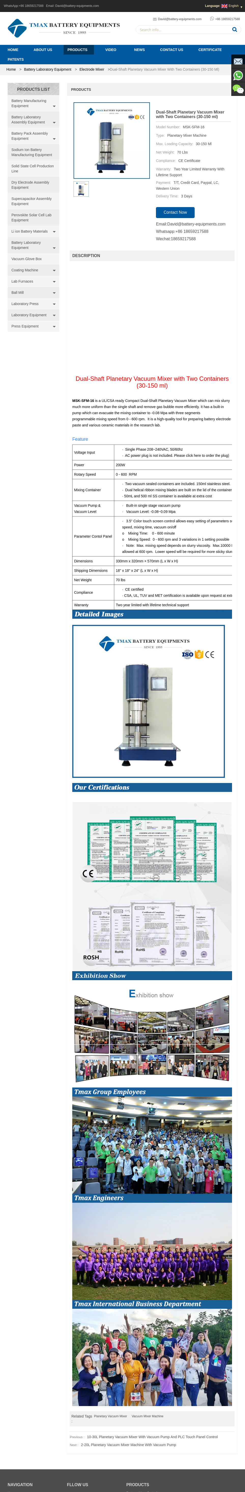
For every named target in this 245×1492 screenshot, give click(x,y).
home (11, 69)
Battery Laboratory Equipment (47, 69)
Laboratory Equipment (29, 315)
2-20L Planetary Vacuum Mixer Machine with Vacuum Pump (128, 1445)
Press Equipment (25, 326)
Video (111, 50)
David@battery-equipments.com (77, 6)
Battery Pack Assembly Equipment (29, 136)
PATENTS (16, 59)
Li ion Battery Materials (29, 231)
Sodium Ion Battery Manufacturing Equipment (31, 152)
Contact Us (171, 50)
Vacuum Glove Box (26, 259)
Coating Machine (24, 270)
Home (13, 50)
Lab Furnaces (22, 281)
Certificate (210, 50)
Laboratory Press (25, 304)
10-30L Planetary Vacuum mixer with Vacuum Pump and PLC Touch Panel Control (152, 1437)
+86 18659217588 (31, 6)
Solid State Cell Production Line (32, 168)
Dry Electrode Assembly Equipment (30, 184)
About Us (43, 50)
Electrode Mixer (92, 69)
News (139, 50)
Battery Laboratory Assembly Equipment (28, 119)
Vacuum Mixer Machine (148, 1416)
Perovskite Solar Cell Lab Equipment (31, 217)
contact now (175, 212)
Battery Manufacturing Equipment (28, 103)
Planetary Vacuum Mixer (110, 1416)
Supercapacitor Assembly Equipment (31, 201)
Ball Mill (17, 292)
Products (77, 50)
